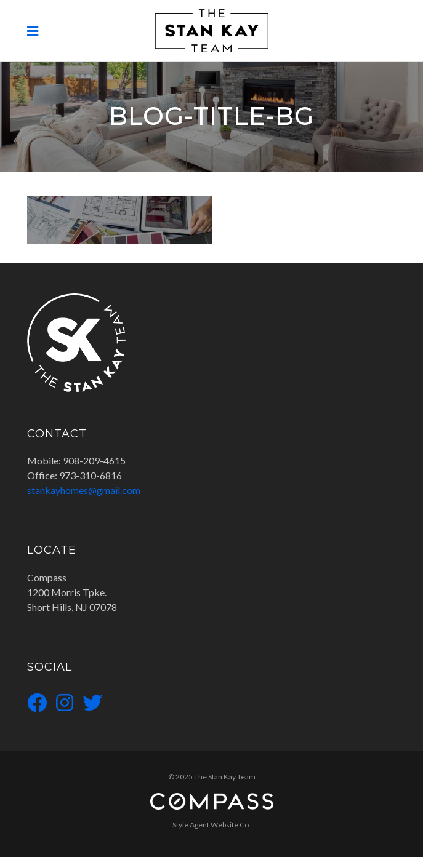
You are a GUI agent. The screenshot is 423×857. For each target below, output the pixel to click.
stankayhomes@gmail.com (83, 490)
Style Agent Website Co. (211, 824)
